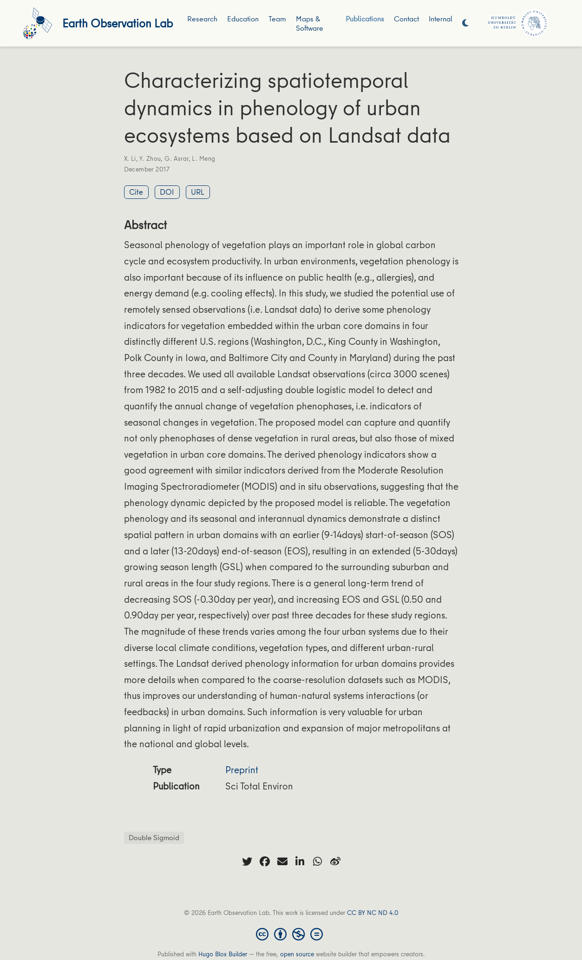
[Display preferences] (465, 23)
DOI (167, 191)
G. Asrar (176, 158)
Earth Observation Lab (117, 23)
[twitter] (247, 861)
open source (297, 954)
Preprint (241, 769)
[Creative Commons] (291, 933)
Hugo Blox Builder (222, 954)
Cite (136, 191)
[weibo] (335, 861)
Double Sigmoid (154, 837)
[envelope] (282, 861)
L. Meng (203, 158)
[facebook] (265, 861)
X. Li (130, 158)
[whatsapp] (318, 861)
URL (197, 191)
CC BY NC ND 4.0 (373, 912)
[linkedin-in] (300, 861)
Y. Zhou (150, 158)
